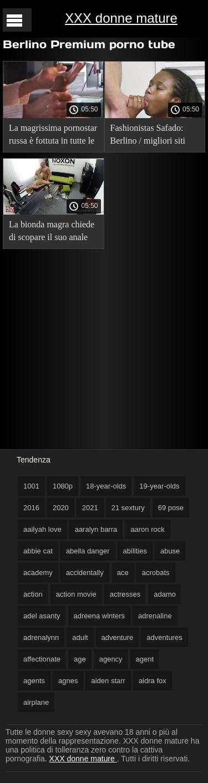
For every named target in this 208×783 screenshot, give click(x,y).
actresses (125, 594)
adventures (164, 637)
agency (111, 659)
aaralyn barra (96, 529)
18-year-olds (106, 486)
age (80, 659)
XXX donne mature (121, 18)
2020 (61, 508)
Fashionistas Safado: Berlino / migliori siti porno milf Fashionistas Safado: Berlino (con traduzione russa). (152, 136)
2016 (31, 508)
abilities (135, 551)
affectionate (41, 659)
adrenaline (155, 616)
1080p (63, 486)
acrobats (156, 572)
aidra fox (152, 681)
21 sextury (128, 508)
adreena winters (99, 616)
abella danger (88, 551)
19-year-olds (159, 486)
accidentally (85, 572)
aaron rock (147, 529)
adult (80, 637)
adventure (118, 637)
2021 (90, 508)
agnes (68, 681)
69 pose (171, 508)
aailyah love (42, 529)
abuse (170, 551)
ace (123, 572)
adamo (165, 594)
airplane (36, 702)
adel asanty (41, 616)
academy (38, 572)
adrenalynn (41, 637)
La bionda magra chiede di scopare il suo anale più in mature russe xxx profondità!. (51, 233)
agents (34, 681)
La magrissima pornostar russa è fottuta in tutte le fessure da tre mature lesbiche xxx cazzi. (53, 136)
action (33, 594)
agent (145, 659)
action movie (76, 594)
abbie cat (38, 551)
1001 (31, 486)
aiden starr (108, 681)
